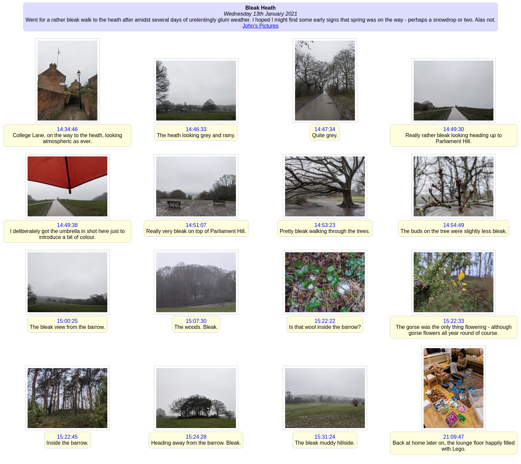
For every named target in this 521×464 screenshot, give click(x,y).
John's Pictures (260, 26)
